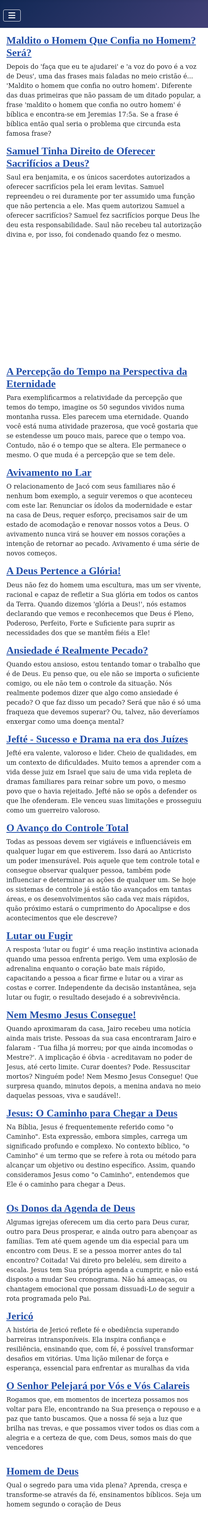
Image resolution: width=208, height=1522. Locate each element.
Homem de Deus (42, 1471)
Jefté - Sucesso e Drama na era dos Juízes (97, 739)
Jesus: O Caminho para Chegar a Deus (91, 1113)
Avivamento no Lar (49, 472)
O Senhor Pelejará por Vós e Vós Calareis (98, 1385)
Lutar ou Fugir (39, 935)
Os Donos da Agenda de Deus (70, 1208)
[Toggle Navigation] (12, 15)
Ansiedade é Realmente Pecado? (77, 650)
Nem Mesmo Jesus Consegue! (71, 1015)
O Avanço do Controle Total (67, 828)
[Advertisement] (104, 305)
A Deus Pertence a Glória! (63, 571)
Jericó (19, 1316)
